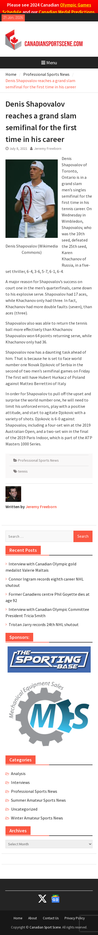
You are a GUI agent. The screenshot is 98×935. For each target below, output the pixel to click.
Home (18, 918)
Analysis (18, 773)
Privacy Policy (75, 918)
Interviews (20, 782)
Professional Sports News (38, 460)
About (32, 918)
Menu (49, 63)
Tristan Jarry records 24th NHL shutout (44, 624)
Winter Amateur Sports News (37, 818)
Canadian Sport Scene (45, 927)
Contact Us (51, 918)
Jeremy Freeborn (47, 148)
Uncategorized (24, 809)
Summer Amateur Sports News (38, 800)
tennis (23, 471)
